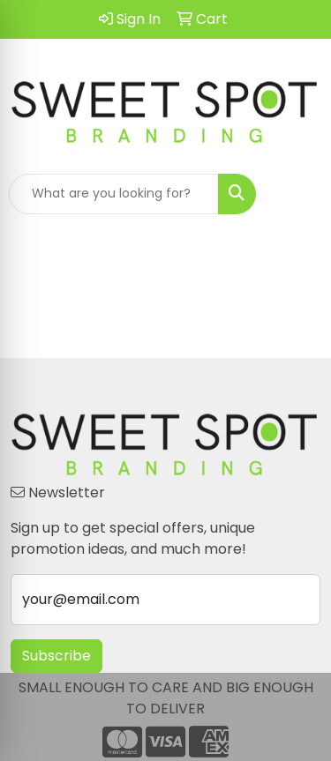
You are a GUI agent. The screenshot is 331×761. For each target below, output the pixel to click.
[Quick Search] (114, 194)
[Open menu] (295, 194)
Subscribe (56, 655)
